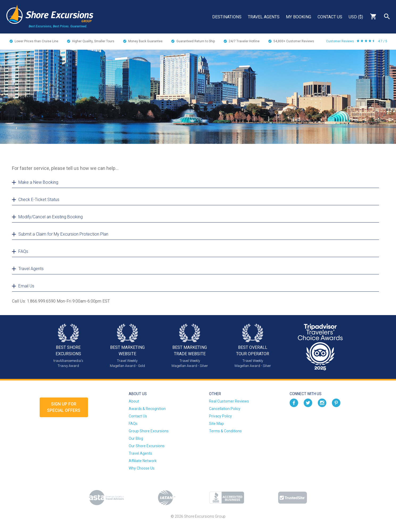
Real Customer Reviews (229, 401)
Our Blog (136, 438)
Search (387, 16)
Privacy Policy (220, 416)
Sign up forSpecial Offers (63, 407)
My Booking (298, 16)
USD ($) (356, 16)
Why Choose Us (142, 468)
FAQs (133, 423)
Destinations (226, 16)
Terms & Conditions (225, 431)
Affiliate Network (143, 461)
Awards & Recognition (147, 409)
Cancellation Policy (224, 409)
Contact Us (330, 16)
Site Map (216, 423)
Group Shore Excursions (149, 431)
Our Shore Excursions (147, 446)
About (134, 401)
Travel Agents (264, 16)
